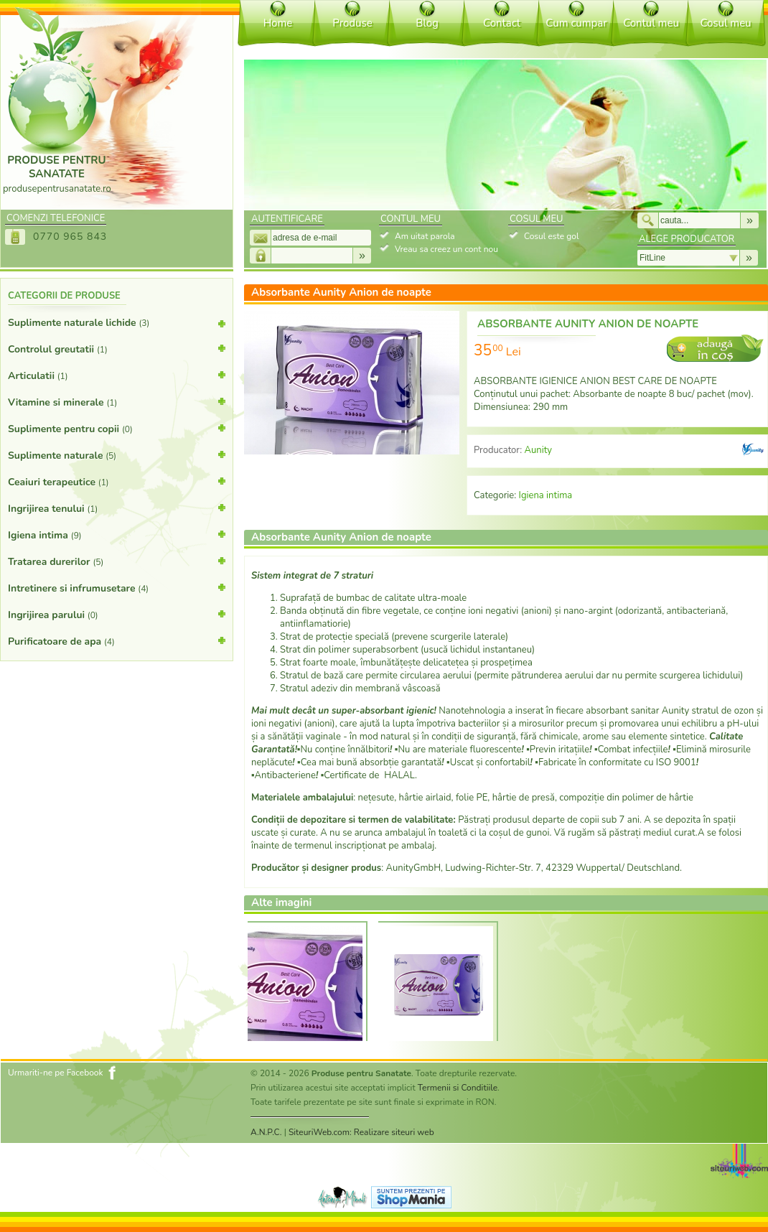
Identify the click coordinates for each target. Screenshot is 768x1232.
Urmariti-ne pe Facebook (55, 1072)
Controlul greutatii (116, 348)
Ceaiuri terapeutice (116, 481)
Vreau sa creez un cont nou (446, 249)
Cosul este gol (551, 236)
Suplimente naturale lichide (116, 326)
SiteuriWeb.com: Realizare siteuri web (361, 1132)
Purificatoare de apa (116, 640)
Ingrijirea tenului (116, 507)
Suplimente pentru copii (116, 428)
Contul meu (651, 23)
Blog (427, 23)
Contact (501, 23)
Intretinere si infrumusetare (116, 587)
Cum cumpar (576, 23)
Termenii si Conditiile (457, 1087)
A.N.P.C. (266, 1132)
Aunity (538, 450)
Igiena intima (116, 534)
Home (278, 23)
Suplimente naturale (116, 454)
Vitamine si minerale (116, 401)
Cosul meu (725, 23)
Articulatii (116, 375)
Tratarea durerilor (116, 561)
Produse (352, 23)
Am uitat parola (425, 236)
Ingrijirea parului (116, 614)
